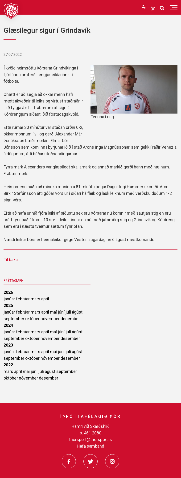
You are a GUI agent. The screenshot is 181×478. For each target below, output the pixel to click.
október (33, 318)
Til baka (11, 259)
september (14, 318)
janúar (10, 298)
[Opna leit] (162, 8)
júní (62, 312)
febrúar (23, 298)
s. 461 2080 (90, 432)
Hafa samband (90, 446)
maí (54, 312)
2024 (8, 325)
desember (70, 318)
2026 (8, 292)
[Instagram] (112, 461)
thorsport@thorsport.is (90, 439)
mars (36, 298)
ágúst (77, 312)
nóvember (51, 318)
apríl (45, 298)
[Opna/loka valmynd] (174, 7)
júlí (69, 312)
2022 (8, 364)
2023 (8, 345)
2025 (8, 305)
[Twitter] (90, 461)
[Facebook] (69, 461)
